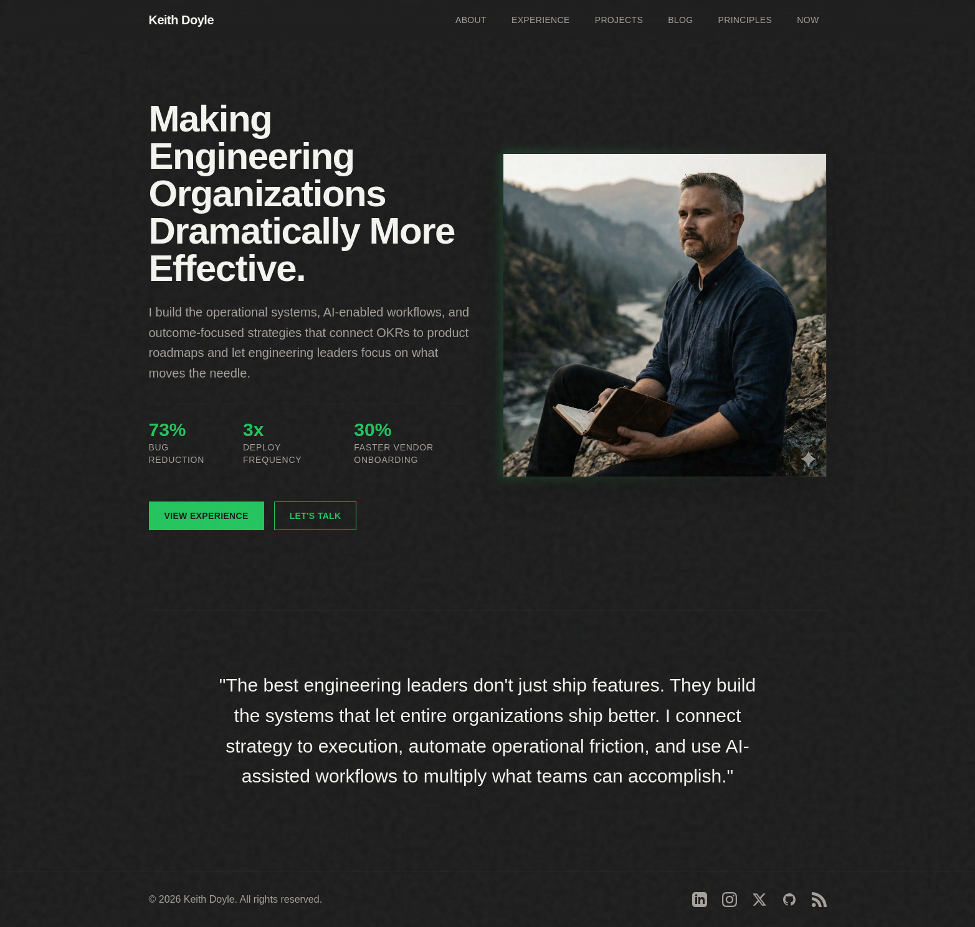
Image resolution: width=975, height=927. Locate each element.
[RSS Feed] (819, 899)
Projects (619, 20)
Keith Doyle (181, 20)
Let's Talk (315, 516)
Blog (680, 20)
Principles (745, 20)
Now (808, 20)
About (471, 20)
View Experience (206, 516)
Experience (540, 20)
